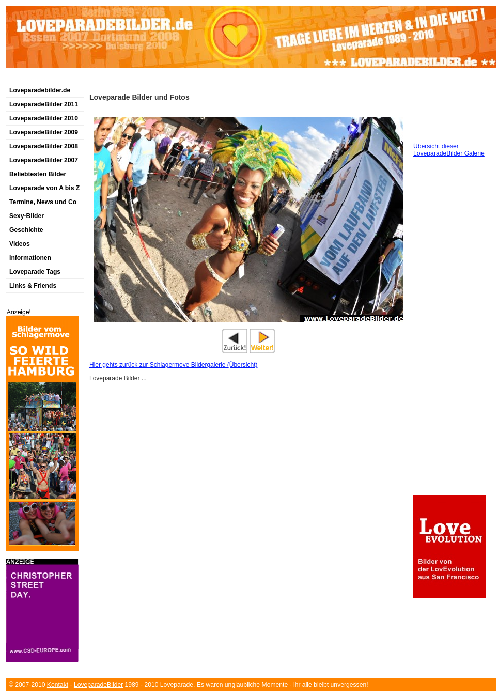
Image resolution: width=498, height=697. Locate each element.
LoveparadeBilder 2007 (43, 160)
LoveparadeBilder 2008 (43, 146)
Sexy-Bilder (26, 216)
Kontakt (57, 684)
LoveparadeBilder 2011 (43, 104)
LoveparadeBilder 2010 (43, 118)
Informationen (30, 257)
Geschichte (26, 230)
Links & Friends (32, 285)
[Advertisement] (126, 79)
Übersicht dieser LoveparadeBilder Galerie (449, 150)
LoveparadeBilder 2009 (43, 132)
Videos (19, 243)
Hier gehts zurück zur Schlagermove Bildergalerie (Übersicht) (173, 364)
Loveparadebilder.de (39, 90)
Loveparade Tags (34, 271)
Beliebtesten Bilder (37, 174)
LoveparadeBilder (98, 684)
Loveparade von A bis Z (44, 188)
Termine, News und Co (42, 202)
